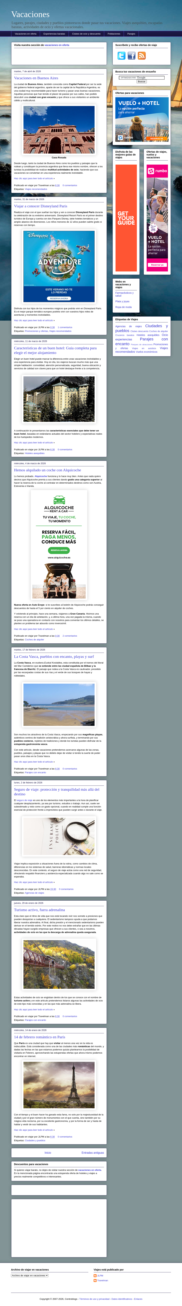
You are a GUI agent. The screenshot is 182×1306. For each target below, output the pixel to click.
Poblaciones (114, 33)
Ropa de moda (123, 307)
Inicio (48, 1152)
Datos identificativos (122, 1299)
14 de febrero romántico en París (39, 1037)
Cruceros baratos (124, 335)
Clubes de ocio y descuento (86, 33)
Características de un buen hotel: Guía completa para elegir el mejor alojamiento (55, 350)
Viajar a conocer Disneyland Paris (40, 206)
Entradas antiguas (93, 1152)
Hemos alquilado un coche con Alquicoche (47, 470)
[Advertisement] (59, 56)
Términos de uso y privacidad (94, 1299)
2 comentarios (70, 635)
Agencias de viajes (34, 893)
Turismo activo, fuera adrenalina (39, 910)
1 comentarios (65, 327)
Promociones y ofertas (36, 331)
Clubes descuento (139, 331)
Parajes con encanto (35, 772)
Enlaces (138, 1299)
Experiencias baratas (54, 33)
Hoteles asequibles (34, 453)
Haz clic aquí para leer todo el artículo (33, 178)
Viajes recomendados (36, 189)
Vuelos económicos (146, 351)
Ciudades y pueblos (35, 1140)
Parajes (131, 33)
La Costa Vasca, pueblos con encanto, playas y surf (54, 656)
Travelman (102, 1280)
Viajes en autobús (144, 348)
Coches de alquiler (34, 639)
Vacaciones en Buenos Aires (36, 78)
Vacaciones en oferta (25, 33)
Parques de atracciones (141, 344)
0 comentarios (70, 185)
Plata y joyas (122, 301)
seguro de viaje (24, 800)
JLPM (100, 1275)
